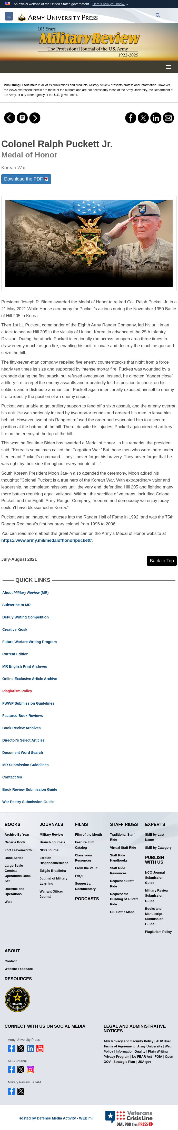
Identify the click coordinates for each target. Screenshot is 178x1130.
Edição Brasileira (53, 871)
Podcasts (87, 898)
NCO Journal (50, 850)
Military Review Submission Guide (157, 896)
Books (13, 824)
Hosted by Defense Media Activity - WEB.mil (56, 1118)
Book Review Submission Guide (29, 789)
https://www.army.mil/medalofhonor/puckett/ (46, 540)
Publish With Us (154, 860)
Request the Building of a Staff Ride (124, 899)
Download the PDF (26, 179)
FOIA (158, 1056)
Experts (155, 824)
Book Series (14, 858)
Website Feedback (19, 969)
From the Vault (86, 868)
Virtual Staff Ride (123, 847)
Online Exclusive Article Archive (29, 679)
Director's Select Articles (23, 740)
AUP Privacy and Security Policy (128, 1041)
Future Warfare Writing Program (29, 642)
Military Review (51, 834)
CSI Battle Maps (122, 912)
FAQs (79, 876)
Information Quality (130, 1051)
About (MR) (25, 593)
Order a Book (15, 842)
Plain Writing (158, 1051)
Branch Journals (52, 842)
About (12, 950)
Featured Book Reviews (22, 716)
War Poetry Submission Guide (28, 802)
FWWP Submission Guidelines (28, 703)
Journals (51, 824)
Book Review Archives (21, 728)
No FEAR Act (142, 1056)
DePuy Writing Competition (25, 617)
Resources (18, 978)
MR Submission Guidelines (25, 765)
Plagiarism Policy (17, 691)
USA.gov (144, 1062)
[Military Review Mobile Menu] (168, 67)
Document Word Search (22, 753)
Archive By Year (17, 834)
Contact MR (12, 777)
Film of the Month (88, 834)
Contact (11, 961)
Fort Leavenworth (18, 850)
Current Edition (15, 654)
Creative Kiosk (14, 629)
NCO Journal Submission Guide (155, 878)
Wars (8, 902)
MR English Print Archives (24, 666)
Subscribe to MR (16, 605)
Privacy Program (116, 1056)
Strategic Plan (124, 1062)
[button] (111, 4)
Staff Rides (124, 824)
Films (81, 824)
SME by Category (158, 847)
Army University (149, 1046)
